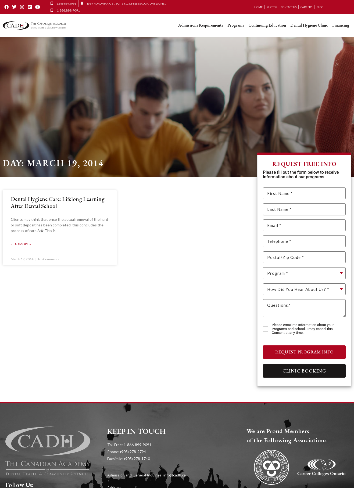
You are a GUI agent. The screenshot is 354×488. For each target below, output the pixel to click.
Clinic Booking (304, 371)
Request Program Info (304, 352)
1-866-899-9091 (137, 444)
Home (258, 7)
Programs (235, 25)
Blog (319, 7)
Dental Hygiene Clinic (309, 25)
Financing (340, 25)
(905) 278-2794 (133, 451)
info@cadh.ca (174, 475)
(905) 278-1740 (137, 458)
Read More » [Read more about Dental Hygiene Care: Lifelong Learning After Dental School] (21, 244)
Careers (306, 7)
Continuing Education (267, 25)
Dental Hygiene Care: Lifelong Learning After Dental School (58, 202)
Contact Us (288, 7)
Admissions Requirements (200, 25)
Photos (272, 7)
